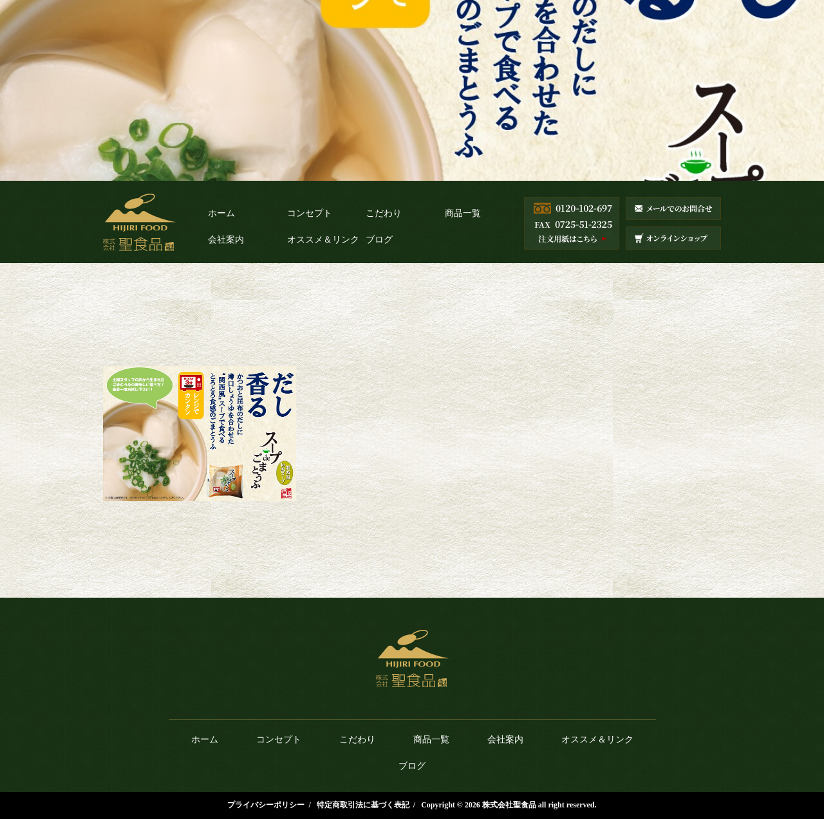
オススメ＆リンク (323, 239)
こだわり (384, 213)
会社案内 (226, 239)
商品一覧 (463, 213)
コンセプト (309, 213)
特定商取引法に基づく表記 (363, 804)
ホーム (221, 213)
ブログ (379, 239)
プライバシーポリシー (265, 804)
